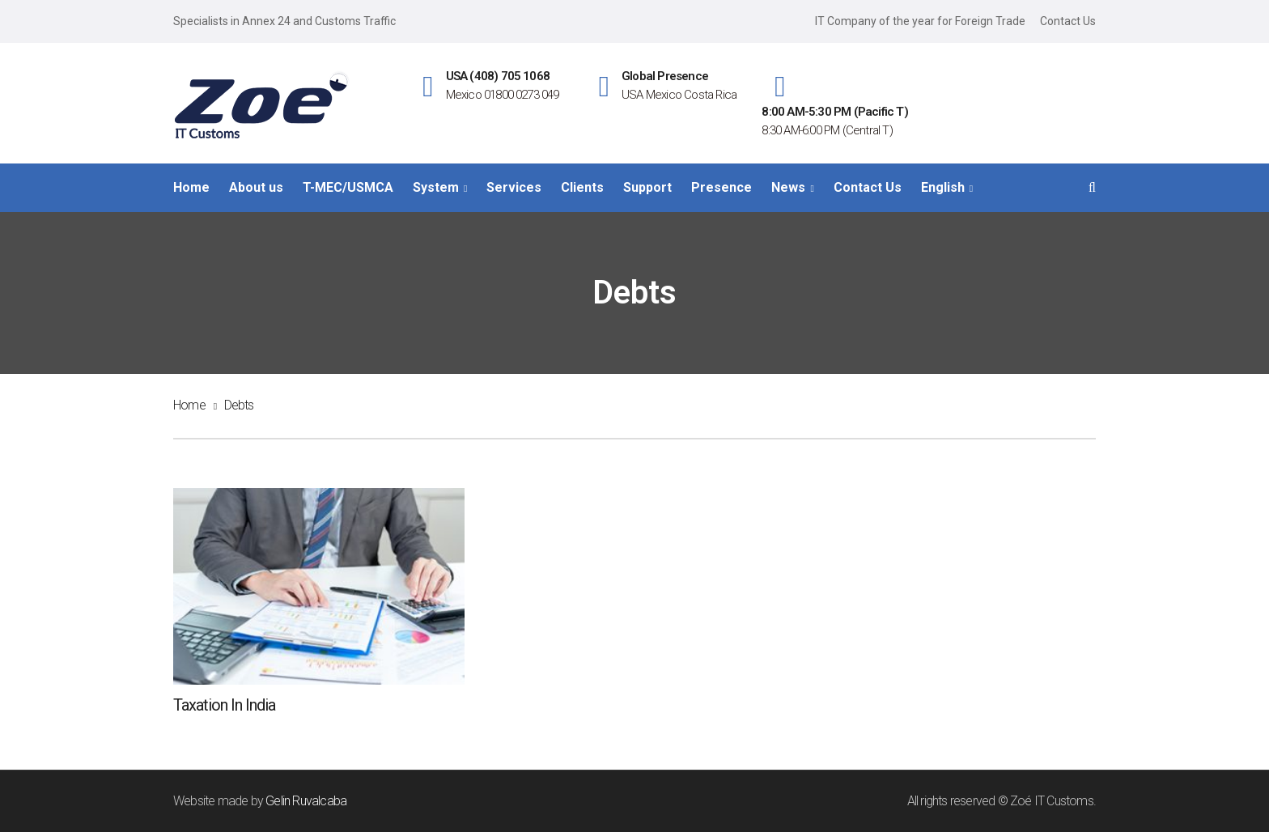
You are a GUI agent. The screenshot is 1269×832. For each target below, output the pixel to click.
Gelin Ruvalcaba (305, 801)
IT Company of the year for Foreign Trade (920, 21)
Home (189, 405)
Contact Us (1068, 21)
